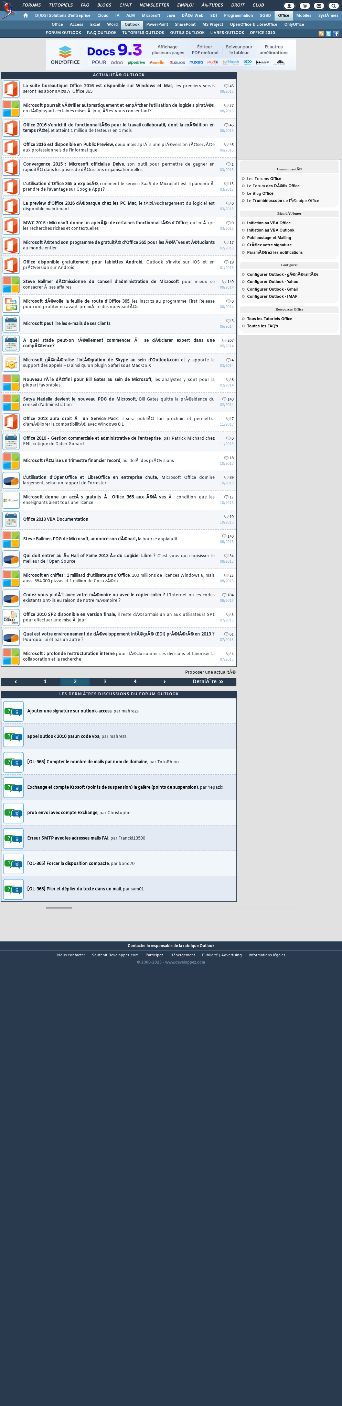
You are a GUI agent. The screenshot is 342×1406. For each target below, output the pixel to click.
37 (229, 106)
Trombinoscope (267, 201)
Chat (125, 5)
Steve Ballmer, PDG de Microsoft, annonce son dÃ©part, (100, 539)
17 (229, 243)
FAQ (85, 5)
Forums (31, 5)
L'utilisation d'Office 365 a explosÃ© (119, 186)
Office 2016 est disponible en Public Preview (119, 147)
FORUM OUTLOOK (63, 33)
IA (117, 15)
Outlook (132, 24)
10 (229, 517)
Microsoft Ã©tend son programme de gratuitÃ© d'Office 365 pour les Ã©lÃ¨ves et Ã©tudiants (119, 245)
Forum (259, 186)
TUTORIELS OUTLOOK (143, 33)
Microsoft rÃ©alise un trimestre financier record (98, 461)
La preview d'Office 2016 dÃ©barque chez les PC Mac (119, 206)
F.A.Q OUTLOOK (102, 33)
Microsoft (151, 15)
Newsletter (154, 5)
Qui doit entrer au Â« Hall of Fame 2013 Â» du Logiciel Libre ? (119, 558)
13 (229, 184)
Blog (257, 193)
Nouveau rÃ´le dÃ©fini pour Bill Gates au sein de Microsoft (119, 382)
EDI (213, 15)
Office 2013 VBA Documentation (55, 519)
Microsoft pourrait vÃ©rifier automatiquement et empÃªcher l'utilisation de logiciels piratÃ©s (119, 108)
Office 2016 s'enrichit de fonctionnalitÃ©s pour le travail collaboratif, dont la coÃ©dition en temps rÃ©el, (119, 128)
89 (229, 478)
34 (229, 556)
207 (228, 341)
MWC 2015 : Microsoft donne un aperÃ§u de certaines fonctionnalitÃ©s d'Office (119, 226)
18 (229, 458)
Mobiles (303, 15)
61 (229, 634)
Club (258, 5)
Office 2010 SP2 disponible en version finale (119, 617)
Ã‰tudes (212, 5)
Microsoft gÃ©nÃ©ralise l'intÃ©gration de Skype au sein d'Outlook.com (119, 363)
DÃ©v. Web (192, 15)
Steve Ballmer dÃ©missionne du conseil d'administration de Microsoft (119, 284)
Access (76, 24)
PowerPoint (157, 24)
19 (229, 262)
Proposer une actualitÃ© (210, 672)
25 (229, 576)
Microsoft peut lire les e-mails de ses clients (66, 324)
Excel (95, 24)
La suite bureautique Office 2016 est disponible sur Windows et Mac (119, 88)
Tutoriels (60, 5)
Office (283, 15)
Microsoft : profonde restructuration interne (119, 656)
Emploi (185, 5)
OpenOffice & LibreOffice (253, 24)
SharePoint (185, 24)
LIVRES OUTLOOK (227, 33)
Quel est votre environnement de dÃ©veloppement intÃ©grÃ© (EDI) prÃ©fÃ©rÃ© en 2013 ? (119, 637)
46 (229, 86)
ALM (130, 15)
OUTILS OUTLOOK (187, 33)
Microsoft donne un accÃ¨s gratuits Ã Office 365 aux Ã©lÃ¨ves (119, 500)
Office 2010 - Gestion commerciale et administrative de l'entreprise (119, 441)
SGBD (265, 15)
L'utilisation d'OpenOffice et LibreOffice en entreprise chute (119, 480)
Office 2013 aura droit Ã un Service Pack (119, 421)
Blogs (104, 5)
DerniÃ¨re (208, 682)
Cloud (102, 15)
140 (228, 282)
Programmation (238, 15)
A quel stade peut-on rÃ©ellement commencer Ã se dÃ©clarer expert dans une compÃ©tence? (119, 343)
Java (171, 15)
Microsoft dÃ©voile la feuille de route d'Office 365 (119, 304)
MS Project (212, 24)
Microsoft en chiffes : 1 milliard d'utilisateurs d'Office (119, 578)
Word (112, 24)
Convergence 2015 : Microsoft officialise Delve (119, 167)
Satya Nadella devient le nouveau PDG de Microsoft (119, 402)
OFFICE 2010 (262, 33)
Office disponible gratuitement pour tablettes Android (119, 265)
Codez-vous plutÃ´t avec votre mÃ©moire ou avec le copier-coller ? (119, 598)
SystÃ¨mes (328, 15)
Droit (238, 5)
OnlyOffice (294, 24)
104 (228, 595)
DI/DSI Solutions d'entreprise (62, 15)
